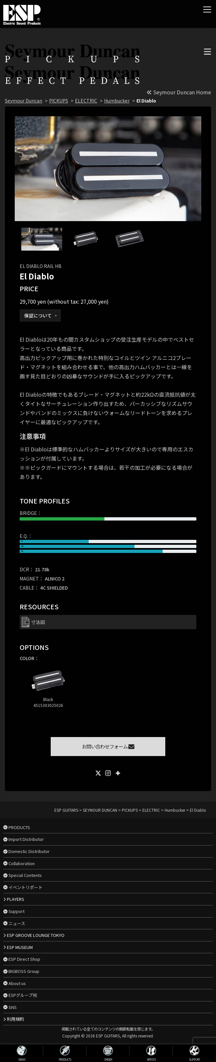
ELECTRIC (86, 100)
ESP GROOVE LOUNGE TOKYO (35, 935)
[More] (118, 773)
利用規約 (15, 1019)
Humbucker (117, 100)
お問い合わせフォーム (108, 746)
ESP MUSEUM (20, 947)
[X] (98, 773)
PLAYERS (15, 899)
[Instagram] (108, 773)
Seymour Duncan (23, 100)
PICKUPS (58, 100)
